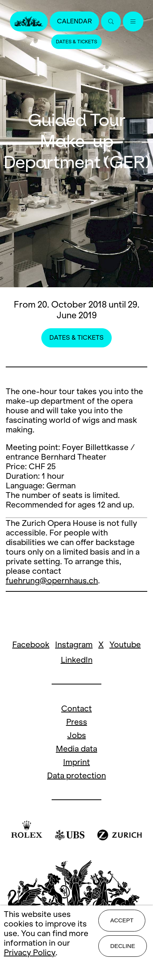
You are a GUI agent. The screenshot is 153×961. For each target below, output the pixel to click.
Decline (122, 946)
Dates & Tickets (76, 41)
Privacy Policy (29, 952)
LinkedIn (77, 659)
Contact (76, 708)
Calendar (74, 21)
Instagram (74, 644)
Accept (121, 920)
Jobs (76, 735)
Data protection (76, 775)
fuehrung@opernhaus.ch (52, 580)
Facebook (30, 644)
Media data (76, 748)
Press (76, 721)
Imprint (76, 762)
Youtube (125, 644)
